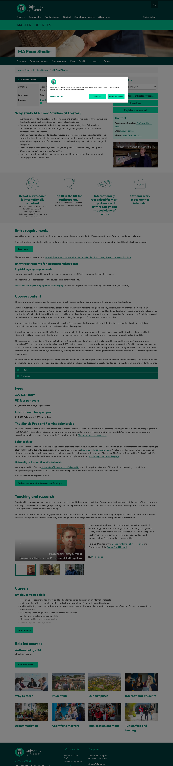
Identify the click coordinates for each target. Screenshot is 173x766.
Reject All (97, 96)
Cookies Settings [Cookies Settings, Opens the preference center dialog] (56, 96)
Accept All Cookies (116, 96)
